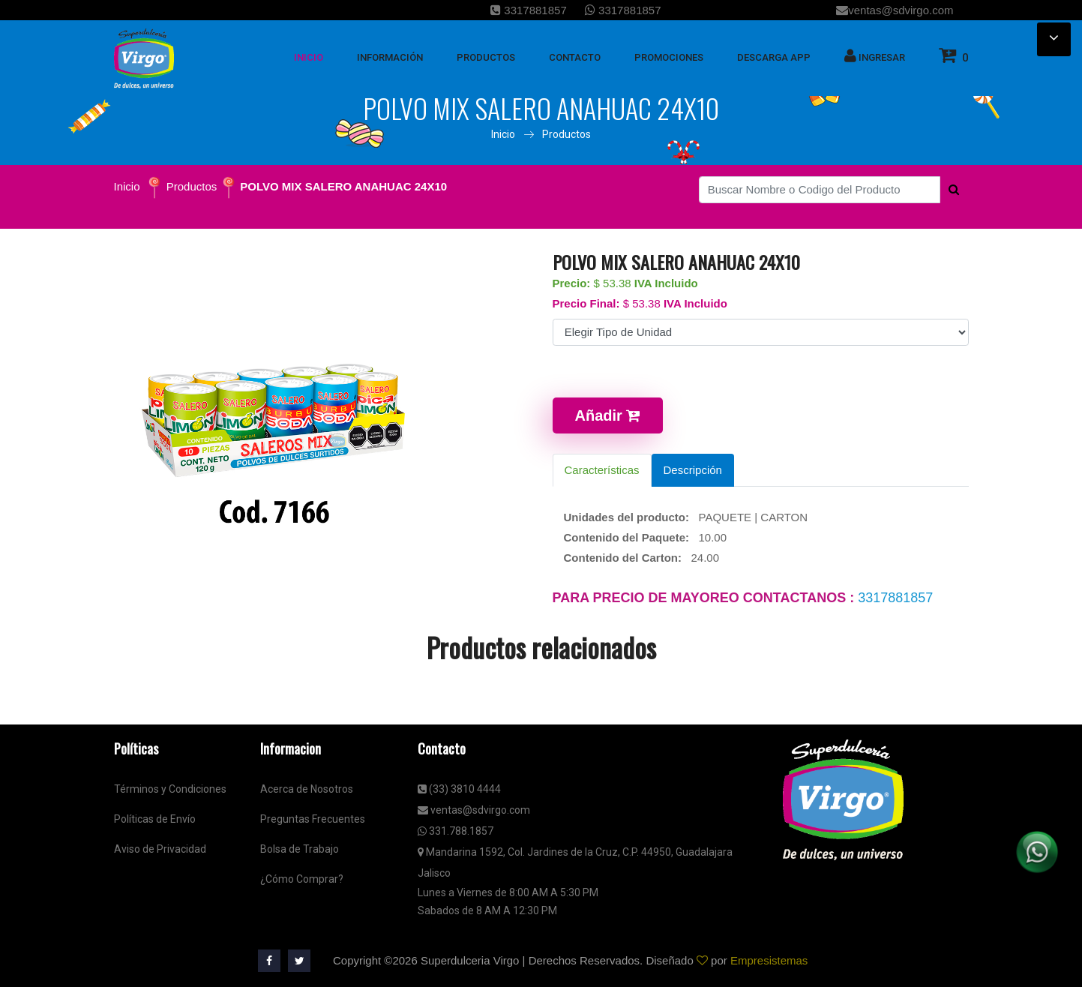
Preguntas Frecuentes (312, 819)
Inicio (503, 134)
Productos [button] (486, 57)
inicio (308, 57)
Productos (566, 134)
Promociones (668, 57)
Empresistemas (769, 960)
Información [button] (390, 57)
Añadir (608, 415)
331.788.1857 (455, 831)
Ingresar (874, 55)
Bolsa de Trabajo (299, 849)
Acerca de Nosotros (306, 789)
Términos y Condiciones (170, 789)
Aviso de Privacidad (160, 849)
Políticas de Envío (155, 819)
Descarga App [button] (774, 57)
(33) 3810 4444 (459, 789)
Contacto (575, 57)
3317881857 (528, 10)
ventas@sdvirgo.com (894, 10)
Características (602, 470)
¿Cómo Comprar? (301, 879)
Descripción (693, 470)
